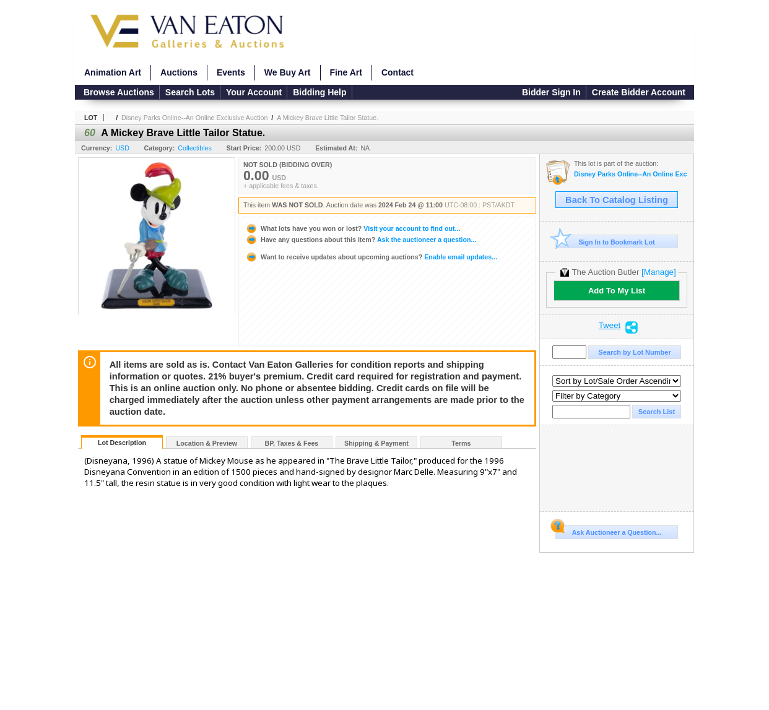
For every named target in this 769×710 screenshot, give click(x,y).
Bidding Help (319, 92)
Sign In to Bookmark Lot (605, 242)
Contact (397, 72)
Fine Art (346, 72)
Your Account (254, 92)
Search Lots (190, 92)
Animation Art (112, 72)
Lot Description (122, 442)
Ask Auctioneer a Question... (608, 530)
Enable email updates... (371, 257)
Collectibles (195, 148)
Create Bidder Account (638, 92)
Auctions (179, 72)
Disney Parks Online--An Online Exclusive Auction (194, 117)
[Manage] (658, 272)
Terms (461, 443)
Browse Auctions (119, 92)
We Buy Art (287, 72)
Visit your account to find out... (352, 228)
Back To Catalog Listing (616, 200)
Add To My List (616, 290)
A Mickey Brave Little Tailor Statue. (327, 117)
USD (122, 148)
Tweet (610, 325)
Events (231, 72)
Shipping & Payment (376, 443)
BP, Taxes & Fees (292, 443)
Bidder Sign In (551, 92)
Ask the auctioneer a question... (360, 239)
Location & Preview (206, 443)
